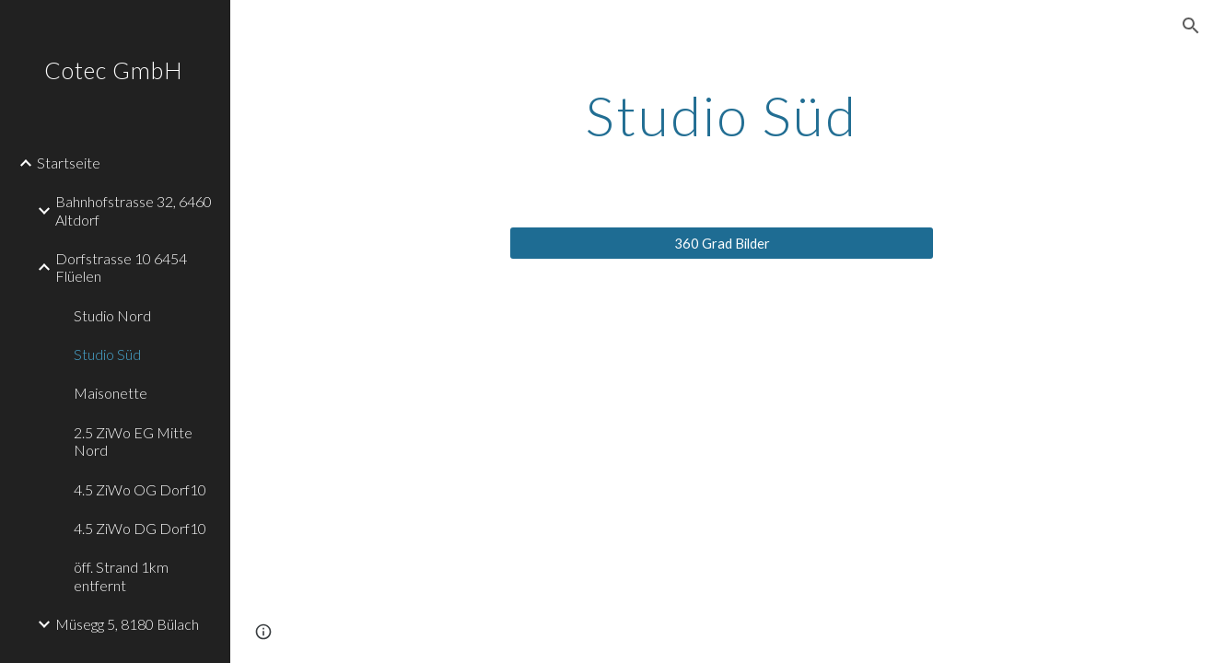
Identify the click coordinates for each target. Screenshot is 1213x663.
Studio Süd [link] (107, 354)
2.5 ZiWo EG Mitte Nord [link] (133, 441)
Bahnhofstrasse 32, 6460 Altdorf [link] (133, 209)
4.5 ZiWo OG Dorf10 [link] (140, 489)
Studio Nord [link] (112, 315)
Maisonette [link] (110, 392)
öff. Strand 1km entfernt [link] (121, 575)
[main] (722, 115)
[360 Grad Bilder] (721, 243)
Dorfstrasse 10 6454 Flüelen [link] (121, 267)
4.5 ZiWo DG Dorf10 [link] (140, 528)
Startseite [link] (68, 162)
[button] (1191, 26)
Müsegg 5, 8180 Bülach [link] (127, 624)
